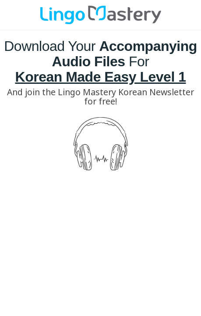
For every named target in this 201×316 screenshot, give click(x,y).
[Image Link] (100, 15)
